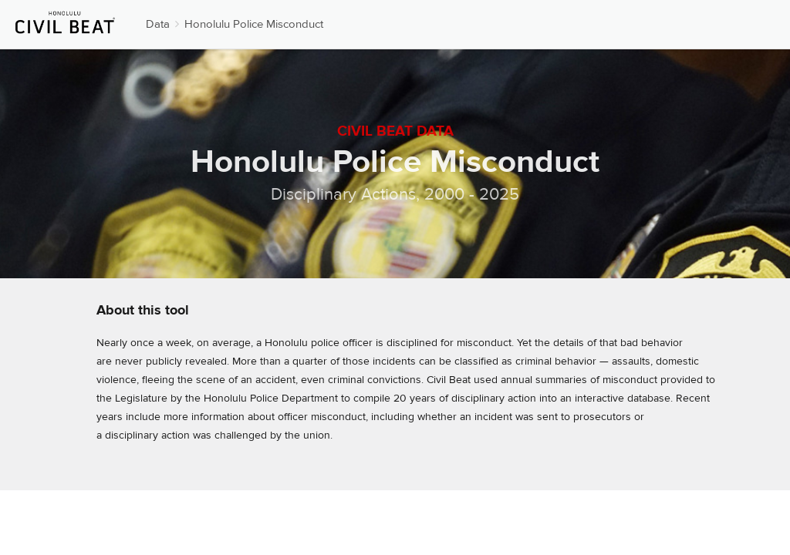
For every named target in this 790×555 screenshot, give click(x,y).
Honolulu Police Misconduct (253, 24)
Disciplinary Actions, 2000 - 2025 (395, 194)
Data (158, 24)
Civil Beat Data (395, 131)
